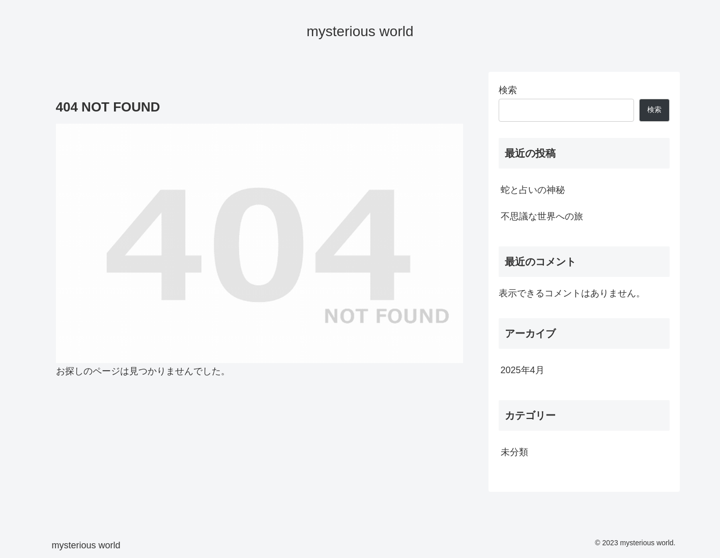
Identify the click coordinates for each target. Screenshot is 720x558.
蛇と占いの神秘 (533, 190)
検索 (508, 90)
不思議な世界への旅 (542, 216)
